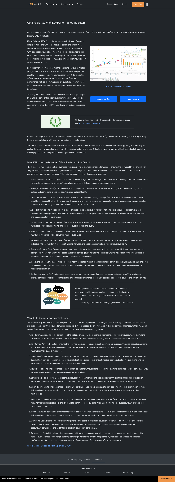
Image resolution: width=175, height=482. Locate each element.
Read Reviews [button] (133, 99)
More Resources (87, 469)
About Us (46, 473)
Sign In (125, 4)
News (87, 473)
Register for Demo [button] (104, 99)
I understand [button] (166, 479)
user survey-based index (89, 123)
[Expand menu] (56, 4)
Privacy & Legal (128, 473)
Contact (67, 473)
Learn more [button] (64, 479)
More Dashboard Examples (118, 87)
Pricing (80, 4)
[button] (52, 4)
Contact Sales (112, 4)
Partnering (108, 473)
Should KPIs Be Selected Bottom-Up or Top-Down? (49, 446)
